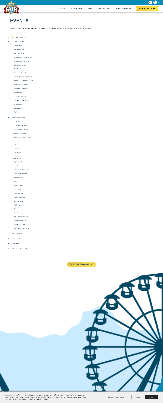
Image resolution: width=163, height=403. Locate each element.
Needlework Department (21, 88)
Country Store (18, 108)
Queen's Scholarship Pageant (23, 137)
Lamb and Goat (18, 193)
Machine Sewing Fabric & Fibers (23, 80)
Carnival (16, 243)
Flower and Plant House (21, 73)
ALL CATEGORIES (18, 38)
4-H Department (19, 49)
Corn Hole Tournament (21, 125)
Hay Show (17, 166)
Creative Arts (18, 42)
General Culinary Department (23, 76)
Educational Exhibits (20, 65)
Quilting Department (20, 96)
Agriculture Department (21, 162)
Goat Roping (18, 213)
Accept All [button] (151, 397)
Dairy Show (17, 189)
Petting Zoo (17, 209)
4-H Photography (19, 53)
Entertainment (18, 117)
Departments (18, 45)
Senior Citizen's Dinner (21, 129)
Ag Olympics (18, 205)
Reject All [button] (138, 397)
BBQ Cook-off (18, 239)
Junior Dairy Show (19, 224)
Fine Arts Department (20, 69)
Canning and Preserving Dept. (23, 57)
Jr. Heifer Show (18, 201)
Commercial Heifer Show (21, 170)
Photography (18, 92)
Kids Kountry (18, 234)
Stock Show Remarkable (21, 228)
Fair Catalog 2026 (123, 8)
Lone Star (17, 141)
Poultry (16, 181)
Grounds (16, 121)
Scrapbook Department (21, 100)
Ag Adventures (18, 177)
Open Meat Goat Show (21, 173)
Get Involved (104, 8)
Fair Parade (17, 152)
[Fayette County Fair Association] (14, 9)
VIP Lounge (17, 145)
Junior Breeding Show (20, 220)
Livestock (16, 158)
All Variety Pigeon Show (21, 216)
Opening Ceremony (20, 133)
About (62, 8)
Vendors (16, 148)
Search (150, 2)
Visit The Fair (76, 8)
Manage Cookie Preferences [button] (117, 397)
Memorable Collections (21, 84)
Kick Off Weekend (19, 248)
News (90, 8)
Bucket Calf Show (19, 197)
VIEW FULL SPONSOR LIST (81, 264)
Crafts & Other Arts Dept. (21, 61)
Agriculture (17, 112)
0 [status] (158, 2)
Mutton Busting (18, 185)
